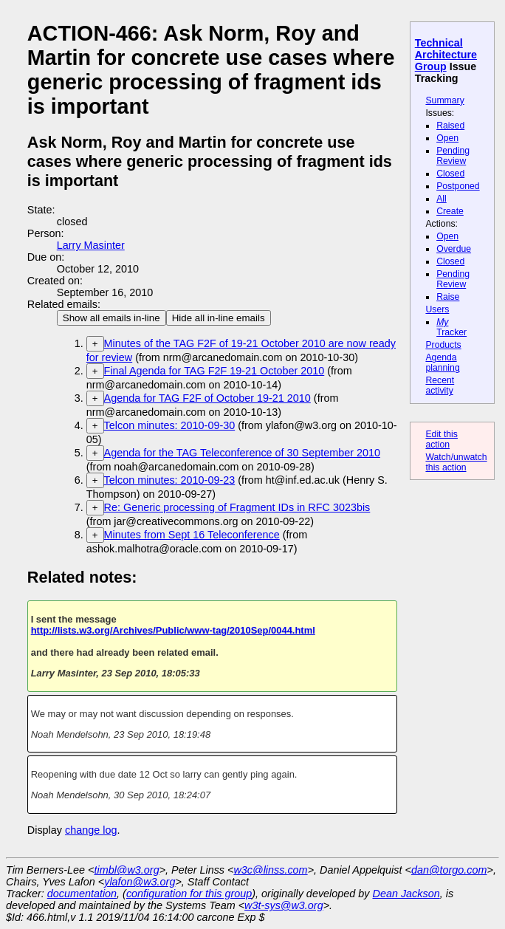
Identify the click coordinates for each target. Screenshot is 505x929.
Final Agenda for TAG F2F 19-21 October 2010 (214, 371)
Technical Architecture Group (446, 54)
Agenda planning (442, 362)
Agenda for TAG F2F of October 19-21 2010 (207, 398)
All (441, 198)
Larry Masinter (91, 245)
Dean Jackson (406, 893)
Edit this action (441, 439)
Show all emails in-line (111, 317)
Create (450, 211)
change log (91, 830)
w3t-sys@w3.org (283, 905)
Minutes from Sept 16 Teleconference (192, 535)
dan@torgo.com (449, 870)
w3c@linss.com (270, 870)
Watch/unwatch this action (456, 462)
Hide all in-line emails (218, 317)
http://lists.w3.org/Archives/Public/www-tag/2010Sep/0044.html (173, 630)
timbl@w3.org (126, 870)
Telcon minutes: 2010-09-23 (170, 480)
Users (437, 309)
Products (443, 345)
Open (447, 138)
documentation (82, 893)
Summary (444, 100)
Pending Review (453, 155)
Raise (447, 297)
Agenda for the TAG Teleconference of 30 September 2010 (242, 453)
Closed (450, 173)
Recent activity (439, 385)
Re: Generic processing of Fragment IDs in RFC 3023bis (237, 507)
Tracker (451, 327)
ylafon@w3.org (139, 882)
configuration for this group (189, 893)
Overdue (453, 249)
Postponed (458, 186)
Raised (450, 125)
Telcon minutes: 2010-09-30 (170, 425)
